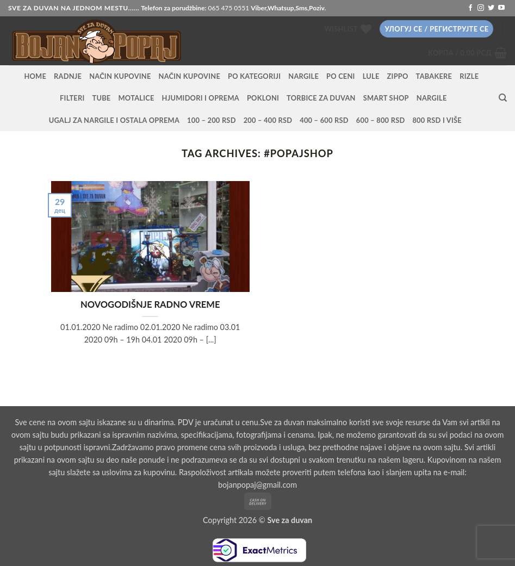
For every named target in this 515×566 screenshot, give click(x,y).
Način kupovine (120, 76)
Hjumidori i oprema (200, 98)
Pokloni (263, 98)
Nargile (432, 98)
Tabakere (434, 76)
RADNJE (68, 76)
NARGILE (303, 76)
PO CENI (340, 76)
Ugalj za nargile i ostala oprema (114, 120)
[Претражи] (503, 98)
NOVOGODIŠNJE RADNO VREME (150, 304)
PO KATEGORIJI (254, 76)
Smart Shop (386, 98)
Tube (101, 98)
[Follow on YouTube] (501, 8)
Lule (371, 76)
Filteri (72, 98)
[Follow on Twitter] (491, 8)
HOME (35, 76)
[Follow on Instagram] (480, 8)
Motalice (136, 98)
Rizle (469, 76)
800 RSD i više (437, 120)
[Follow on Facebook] (470, 8)
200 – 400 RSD (268, 120)
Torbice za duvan (321, 98)
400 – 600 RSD (324, 120)
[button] (436, 29)
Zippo (397, 76)
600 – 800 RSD (380, 120)
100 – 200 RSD (211, 120)
